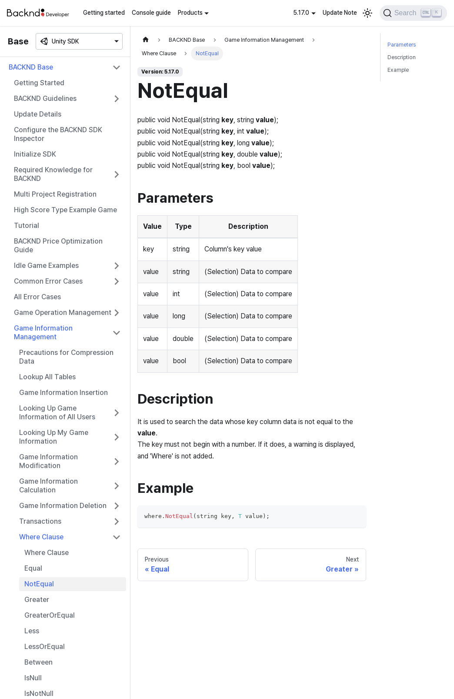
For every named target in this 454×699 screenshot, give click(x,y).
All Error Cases (37, 297)
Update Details (37, 114)
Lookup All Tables (47, 377)
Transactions (40, 521)
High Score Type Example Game (65, 210)
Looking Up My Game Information (53, 436)
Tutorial (26, 225)
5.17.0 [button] (301, 12)
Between (38, 662)
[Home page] (145, 40)
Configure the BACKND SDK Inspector (58, 134)
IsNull (33, 678)
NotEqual (39, 584)
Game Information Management (43, 332)
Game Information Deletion (63, 506)
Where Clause (41, 537)
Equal (33, 568)
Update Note (340, 12)
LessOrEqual (44, 646)
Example (398, 70)
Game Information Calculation (48, 485)
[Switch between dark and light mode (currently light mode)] (367, 13)
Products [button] (190, 12)
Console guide (151, 12)
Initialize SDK (35, 154)
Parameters (401, 44)
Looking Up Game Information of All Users (57, 412)
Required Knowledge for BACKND (53, 174)
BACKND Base (31, 67)
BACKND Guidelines (45, 98)
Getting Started (39, 83)
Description (401, 57)
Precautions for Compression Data (66, 356)
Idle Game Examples (46, 265)
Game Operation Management (62, 312)
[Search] (413, 13)
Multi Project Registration (55, 194)
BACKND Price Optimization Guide (58, 245)
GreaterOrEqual (49, 615)
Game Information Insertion (63, 392)
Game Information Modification (48, 461)
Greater (36, 599)
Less (31, 631)
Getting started (104, 12)
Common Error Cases (48, 281)
